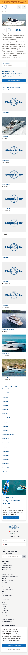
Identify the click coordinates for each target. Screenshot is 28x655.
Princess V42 (5, 447)
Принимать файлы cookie (14, 645)
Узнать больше (6, 642)
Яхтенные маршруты (8, 619)
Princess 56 (5, 405)
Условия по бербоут (7, 589)
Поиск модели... (6, 63)
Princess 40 (5, 397)
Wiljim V (4, 472)
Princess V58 (5, 459)
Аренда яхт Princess (14, 80)
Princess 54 (5, 401)
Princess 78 (5, 422)
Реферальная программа (9, 572)
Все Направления (7, 615)
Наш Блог (4, 591)
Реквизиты (5, 585)
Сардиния (5, 610)
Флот (3, 617)
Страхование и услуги (8, 574)
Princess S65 (5, 438)
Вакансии (4, 582)
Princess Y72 (5, 468)
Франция (4, 612)
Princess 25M (5, 393)
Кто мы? (4, 563)
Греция (4, 602)
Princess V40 (5, 443)
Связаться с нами (14, 536)
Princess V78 (5, 463)
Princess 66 (5, 414)
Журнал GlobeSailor (7, 580)
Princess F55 (5, 430)
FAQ (3, 593)
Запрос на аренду (7, 621)
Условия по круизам (8, 587)
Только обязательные (14, 649)
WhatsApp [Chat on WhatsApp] (14, 534)
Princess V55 (5, 455)
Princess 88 (5, 426)
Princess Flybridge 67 (8, 434)
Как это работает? (7, 565)
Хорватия (4, 604)
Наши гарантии (6, 567)
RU (14, 544)
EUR (14, 540)
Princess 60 (5, 409)
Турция (4, 606)
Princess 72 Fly (6, 418)
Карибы (4, 608)
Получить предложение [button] (11, 518)
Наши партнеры (6, 570)
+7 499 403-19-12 (14, 531)
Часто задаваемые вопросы (10, 576)
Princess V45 (5, 451)
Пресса (4, 578)
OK (24, 556)
